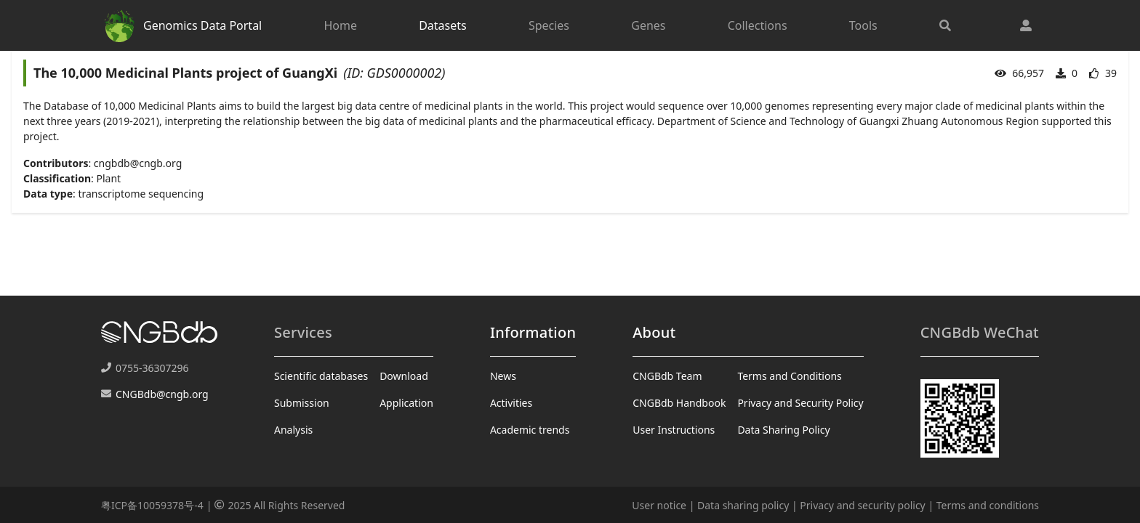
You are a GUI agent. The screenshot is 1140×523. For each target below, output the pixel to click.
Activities (511, 403)
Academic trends (530, 430)
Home (340, 25)
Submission (301, 403)
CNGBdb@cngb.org (162, 394)
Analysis (293, 430)
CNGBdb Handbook (679, 403)
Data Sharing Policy (783, 430)
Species (549, 25)
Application (406, 403)
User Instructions (674, 430)
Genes (648, 25)
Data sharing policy (743, 505)
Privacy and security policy (862, 505)
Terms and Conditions (789, 376)
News (503, 376)
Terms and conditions (987, 505)
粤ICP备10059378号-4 (152, 505)
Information (533, 332)
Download (404, 376)
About (654, 332)
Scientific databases (321, 376)
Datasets (443, 25)
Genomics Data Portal (181, 25)
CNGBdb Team (667, 376)
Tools (863, 25)
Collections (757, 25)
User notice (659, 505)
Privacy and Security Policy (800, 403)
